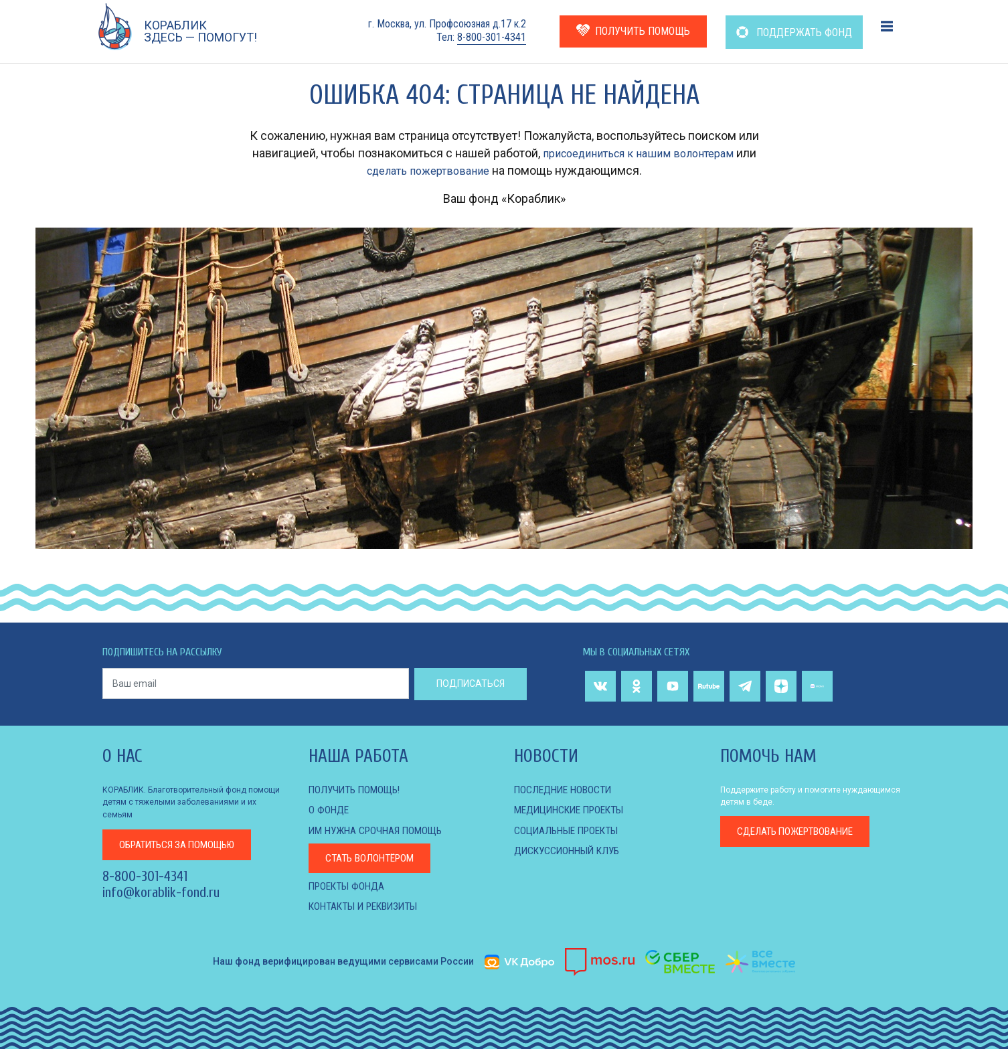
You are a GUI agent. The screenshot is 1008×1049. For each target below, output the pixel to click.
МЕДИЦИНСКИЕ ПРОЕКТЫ (574, 809)
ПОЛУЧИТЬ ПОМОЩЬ (633, 30)
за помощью (182, 843)
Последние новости (565, 789)
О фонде (329, 809)
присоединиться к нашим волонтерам (638, 153)
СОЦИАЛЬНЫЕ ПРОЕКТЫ (570, 829)
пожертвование (801, 831)
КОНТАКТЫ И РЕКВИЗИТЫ (368, 905)
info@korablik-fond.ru (161, 892)
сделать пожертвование (427, 170)
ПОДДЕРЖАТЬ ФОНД (794, 32)
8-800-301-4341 (491, 37)
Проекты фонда (349, 884)
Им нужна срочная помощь (379, 829)
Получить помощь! (357, 789)
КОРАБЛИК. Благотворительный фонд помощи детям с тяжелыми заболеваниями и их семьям (191, 802)
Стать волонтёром (372, 857)
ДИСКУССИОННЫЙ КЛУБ (570, 849)
